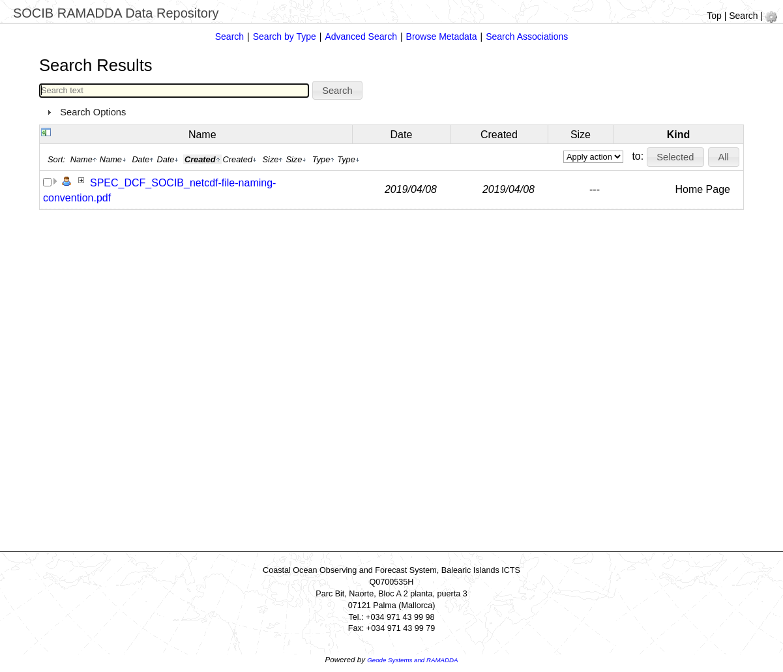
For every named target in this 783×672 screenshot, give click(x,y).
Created (499, 134)
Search (743, 15)
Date (402, 134)
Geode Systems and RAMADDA (412, 660)
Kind (678, 134)
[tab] (391, 112)
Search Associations (527, 36)
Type (323, 159)
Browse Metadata (441, 36)
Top (714, 15)
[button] (337, 90)
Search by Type (284, 36)
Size (580, 134)
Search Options (93, 112)
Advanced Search (361, 36)
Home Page (702, 189)
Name (202, 134)
